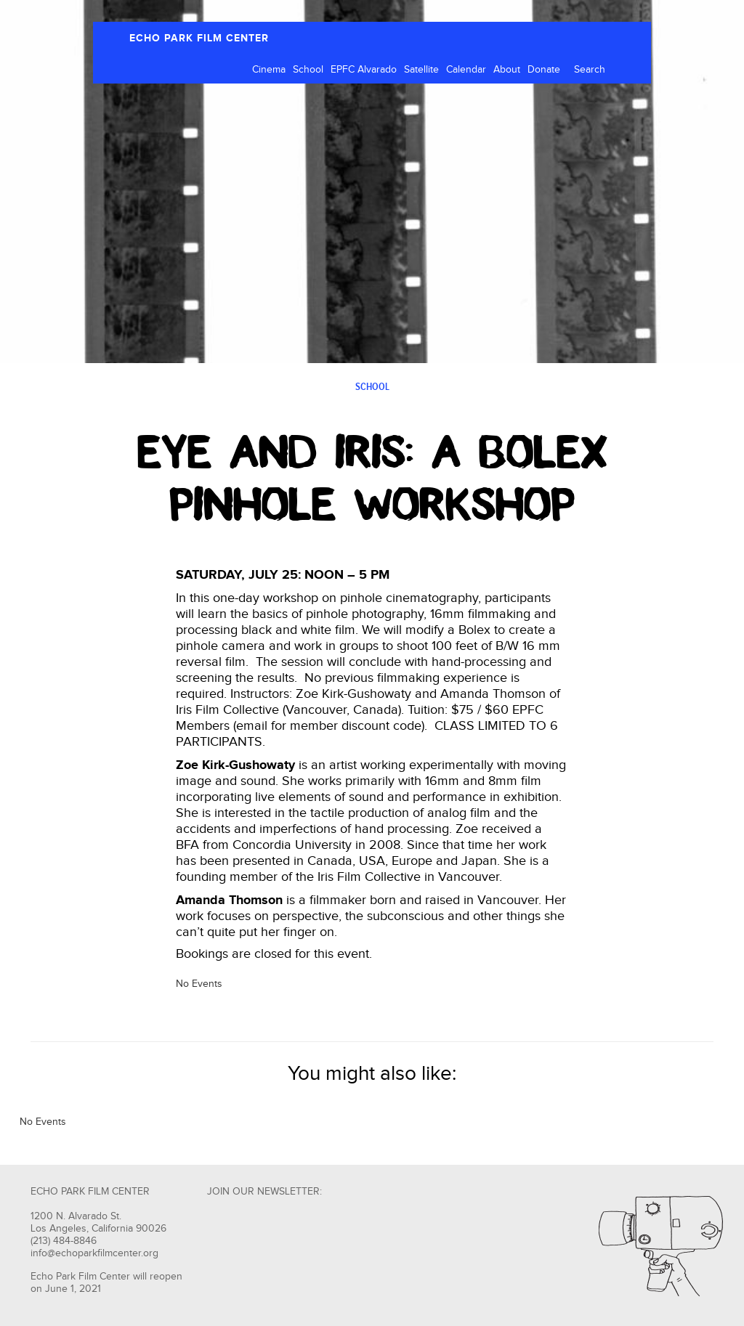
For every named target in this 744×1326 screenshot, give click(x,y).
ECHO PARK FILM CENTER (199, 38)
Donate (543, 70)
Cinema (269, 70)
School (308, 70)
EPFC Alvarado (364, 70)
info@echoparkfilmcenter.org (94, 1253)
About (506, 70)
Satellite (421, 70)
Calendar (466, 70)
